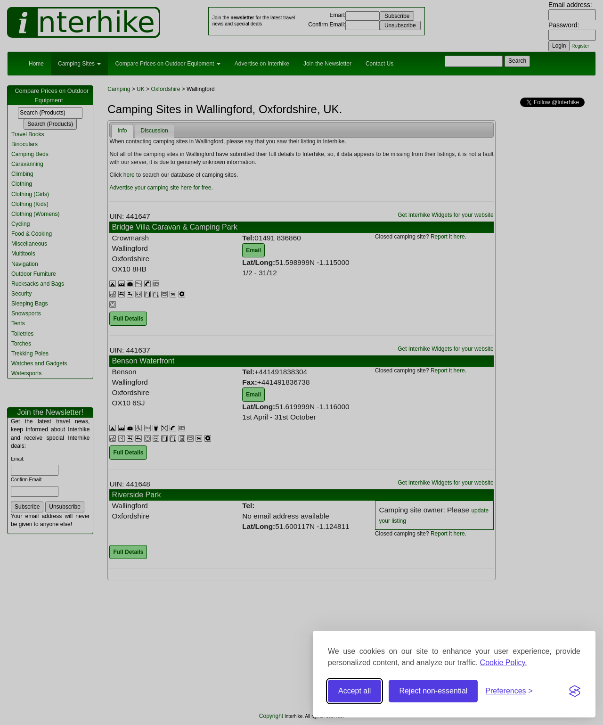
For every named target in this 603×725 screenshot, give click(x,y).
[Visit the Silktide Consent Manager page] (574, 691)
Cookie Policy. (503, 663)
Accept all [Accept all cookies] (354, 691)
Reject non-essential (433, 691)
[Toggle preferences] (509, 691)
